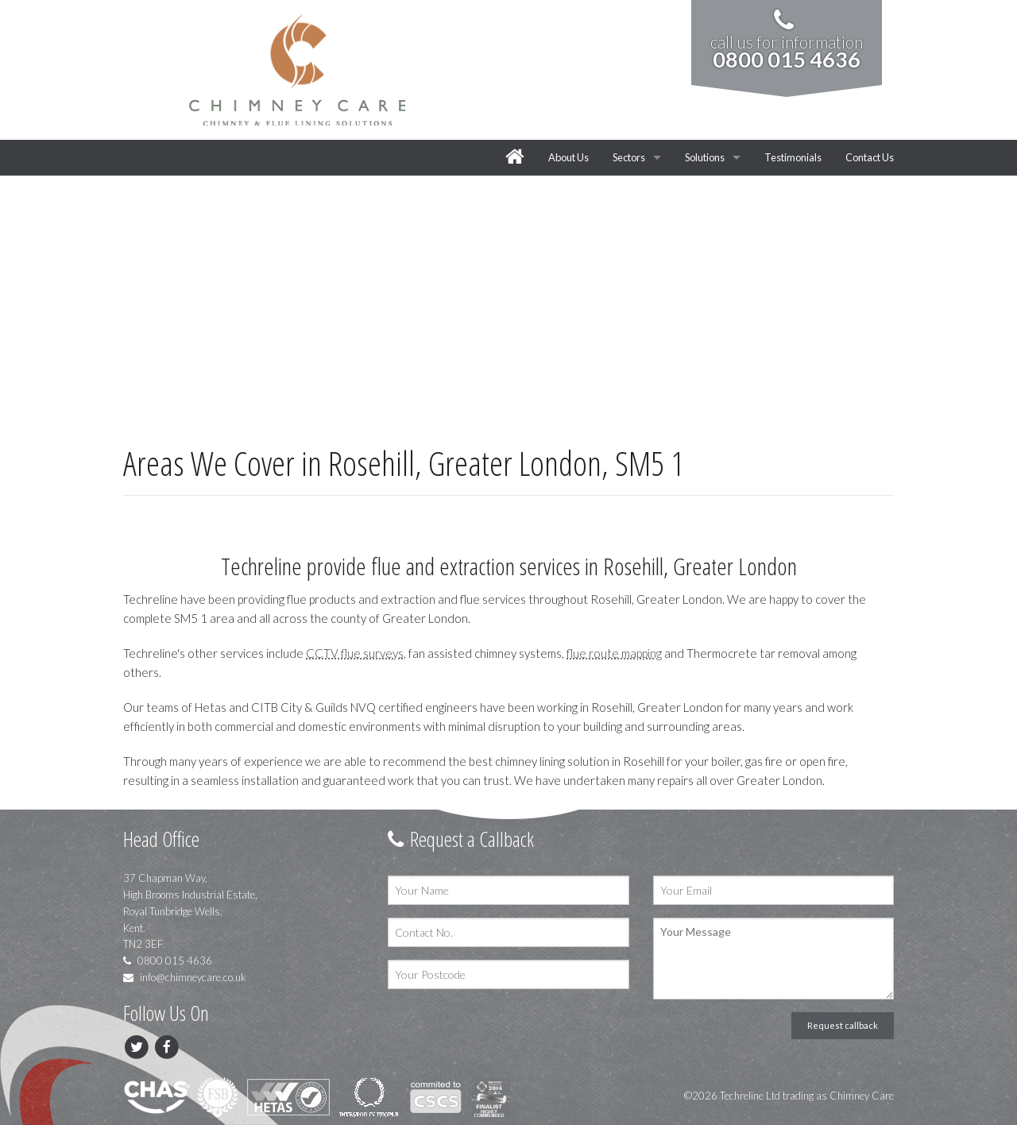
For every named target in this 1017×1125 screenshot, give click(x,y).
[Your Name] (508, 890)
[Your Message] (773, 958)
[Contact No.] (508, 932)
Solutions (705, 157)
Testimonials (793, 157)
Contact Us (869, 157)
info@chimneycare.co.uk (184, 977)
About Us (568, 157)
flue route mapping (614, 653)
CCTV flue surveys (355, 653)
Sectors (629, 157)
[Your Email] (773, 890)
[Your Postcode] (508, 974)
